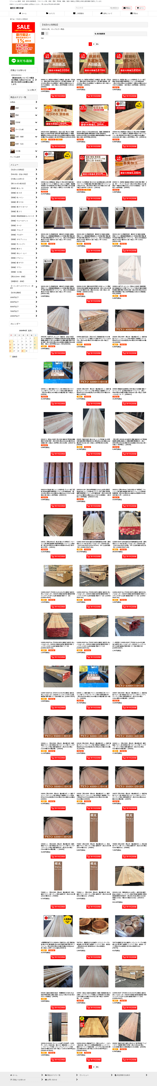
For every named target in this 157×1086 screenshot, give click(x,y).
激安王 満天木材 (17, 8)
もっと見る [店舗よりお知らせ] (32, 90)
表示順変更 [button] (100, 34)
